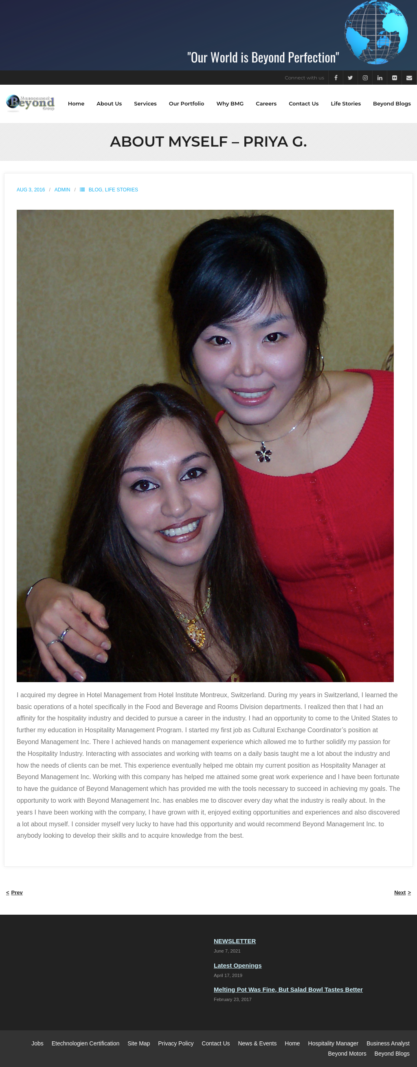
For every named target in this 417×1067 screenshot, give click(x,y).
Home (292, 1043)
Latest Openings (238, 965)
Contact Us (216, 1043)
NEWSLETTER (235, 941)
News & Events (257, 1043)
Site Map (138, 1043)
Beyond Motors (347, 1053)
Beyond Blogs (392, 1053)
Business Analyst (388, 1043)
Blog (95, 190)
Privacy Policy (175, 1043)
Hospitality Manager (333, 1043)
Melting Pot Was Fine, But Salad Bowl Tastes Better (288, 989)
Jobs (37, 1043)
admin (62, 190)
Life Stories (121, 190)
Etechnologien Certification (86, 1043)
